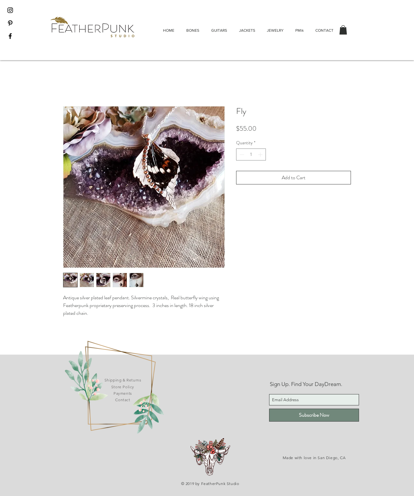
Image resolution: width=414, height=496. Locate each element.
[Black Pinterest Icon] (10, 23)
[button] (343, 30)
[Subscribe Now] (314, 415)
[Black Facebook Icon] (10, 36)
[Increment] (261, 154)
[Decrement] (241, 154)
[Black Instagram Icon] (10, 10)
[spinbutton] (251, 154)
